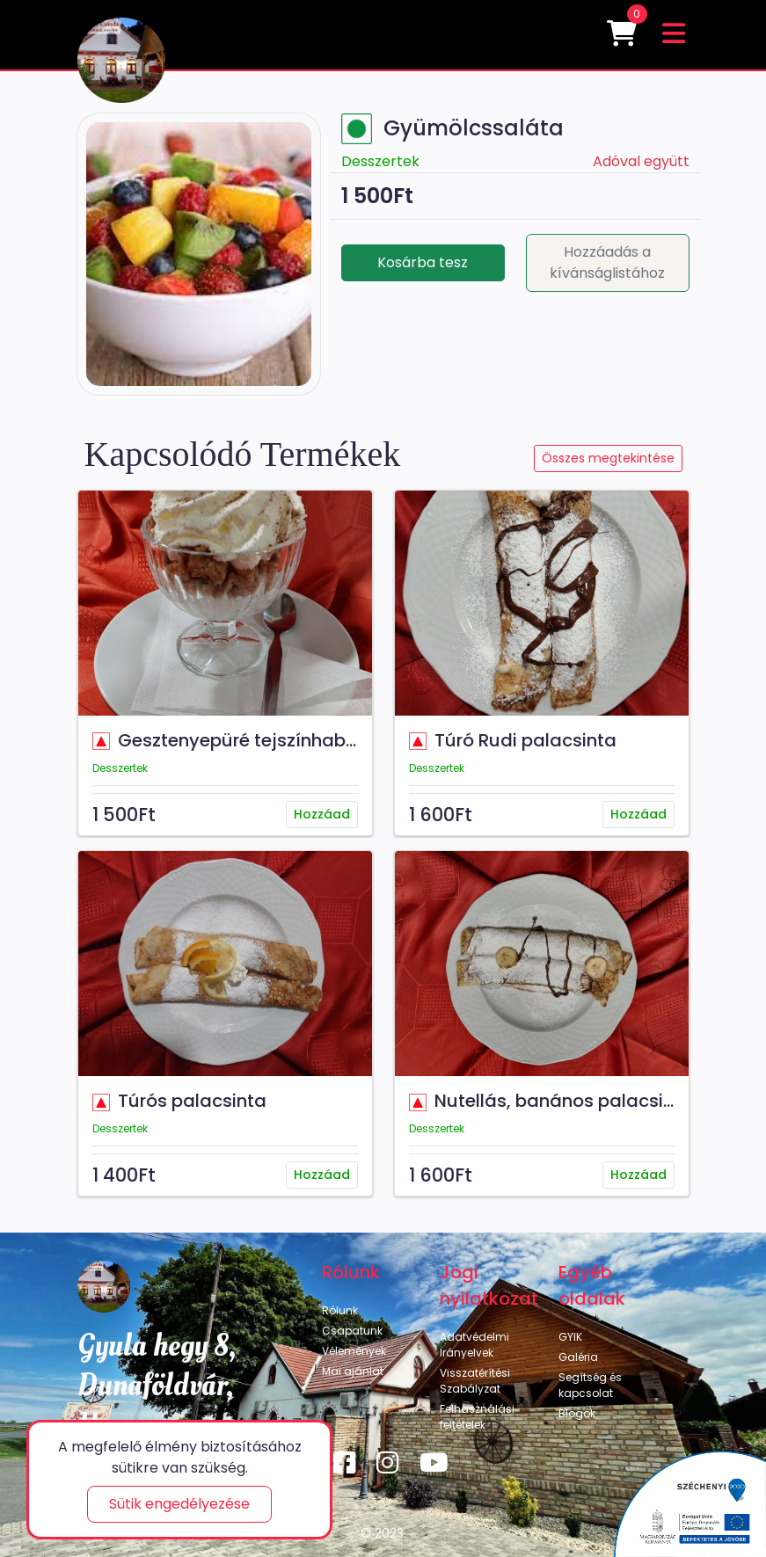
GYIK (570, 1336)
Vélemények (354, 1350)
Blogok (576, 1413)
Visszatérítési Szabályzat (475, 1380)
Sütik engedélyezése (179, 1504)
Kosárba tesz (422, 262)
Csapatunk (352, 1330)
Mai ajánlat (352, 1371)
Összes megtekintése (608, 458)
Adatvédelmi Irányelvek (474, 1344)
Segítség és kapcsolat (590, 1385)
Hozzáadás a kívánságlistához (607, 262)
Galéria (578, 1357)
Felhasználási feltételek (477, 1416)
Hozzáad (322, 814)
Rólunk (340, 1310)
